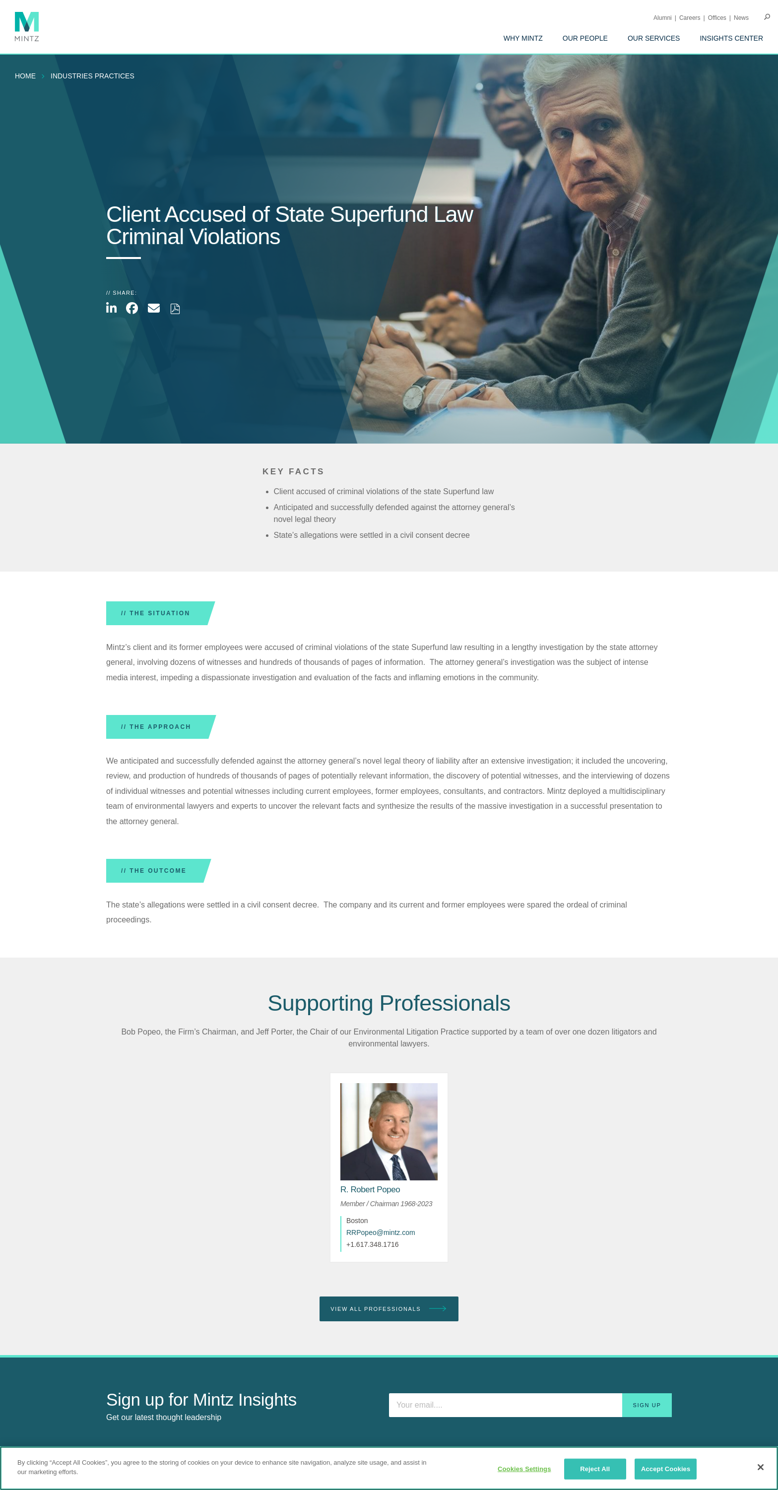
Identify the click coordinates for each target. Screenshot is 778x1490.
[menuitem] (523, 38)
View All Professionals (388, 1309)
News (741, 18)
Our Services (654, 38)
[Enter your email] (530, 1405)
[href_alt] (389, 1131)
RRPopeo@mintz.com (380, 1232)
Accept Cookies (665, 1469)
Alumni (662, 17)
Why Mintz (523, 38)
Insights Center (731, 38)
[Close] (761, 1467)
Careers (690, 17)
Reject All (595, 1469)
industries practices (92, 76)
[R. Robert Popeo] (370, 1189)
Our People (585, 38)
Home (25, 76)
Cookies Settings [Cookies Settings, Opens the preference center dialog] (524, 1469)
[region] (389, 1468)
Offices (717, 17)
